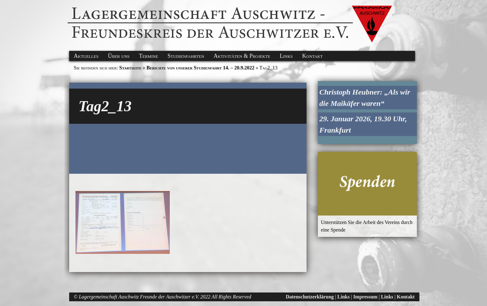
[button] (10, 7)
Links (286, 56)
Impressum (365, 296)
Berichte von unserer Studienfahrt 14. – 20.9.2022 (200, 67)
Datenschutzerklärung (310, 296)
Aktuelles (86, 56)
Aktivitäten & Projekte (241, 56)
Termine (148, 56)
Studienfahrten (186, 56)
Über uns (119, 56)
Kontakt (312, 56)
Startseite (130, 67)
